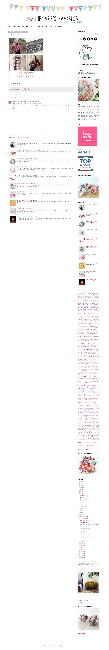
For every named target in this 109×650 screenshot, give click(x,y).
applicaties (88, 296)
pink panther (96, 395)
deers (86, 327)
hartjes (80, 355)
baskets (79, 303)
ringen (81, 406)
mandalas (97, 379)
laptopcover (86, 373)
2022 (80, 487)
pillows (80, 394)
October (82, 500)
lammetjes (88, 372)
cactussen (91, 315)
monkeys (85, 384)
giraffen (79, 347)
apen (87, 294)
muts (98, 384)
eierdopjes (96, 336)
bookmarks (90, 309)
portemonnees (93, 398)
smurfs (81, 418)
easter (89, 333)
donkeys (79, 330)
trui (79, 433)
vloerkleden (80, 441)
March (82, 514)
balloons (88, 301)
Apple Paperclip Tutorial (24, 208)
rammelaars (80, 402)
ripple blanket (95, 406)
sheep (97, 411)
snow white (94, 419)
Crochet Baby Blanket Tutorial (89, 524)
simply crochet (89, 412)
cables (95, 313)
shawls (90, 411)
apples (79, 296)
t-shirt (89, 426)
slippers (91, 416)
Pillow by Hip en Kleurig (26, 73)
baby (81, 299)
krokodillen (80, 369)
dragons (85, 330)
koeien (95, 366)
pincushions (92, 394)
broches (79, 312)
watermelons (80, 445)
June (81, 508)
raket (95, 401)
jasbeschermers (87, 360)
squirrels (89, 422)
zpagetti (87, 449)
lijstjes (94, 375)
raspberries (94, 402)
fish (89, 342)
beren (84, 304)
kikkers (92, 365)
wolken (95, 446)
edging (97, 333)
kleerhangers (80, 366)
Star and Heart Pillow (86, 538)
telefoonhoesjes (84, 431)
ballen (94, 300)
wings (84, 446)
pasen (79, 389)
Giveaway (82, 532)
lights (86, 375)
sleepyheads (86, 415)
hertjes (81, 356)
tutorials (82, 435)
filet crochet (95, 340)
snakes (86, 418)
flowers (83, 343)
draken (91, 330)
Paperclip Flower (21, 192)
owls (93, 387)
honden (88, 356)
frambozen (80, 345)
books (97, 309)
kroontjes (88, 369)
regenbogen (80, 405)
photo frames (81, 392)
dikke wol (80, 329)
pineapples (80, 395)
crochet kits (84, 325)
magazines (88, 379)
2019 (80, 494)
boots (82, 310)
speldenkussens (89, 421)
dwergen (82, 333)
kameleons (94, 362)
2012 (79, 291)
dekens (93, 328)
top (91, 432)
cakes (98, 315)
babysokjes (94, 299)
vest (89, 436)
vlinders (82, 439)
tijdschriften (95, 431)
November (83, 497)
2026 (80, 481)
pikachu (94, 392)
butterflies (81, 313)
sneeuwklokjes (94, 418)
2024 (80, 483)
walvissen (87, 442)
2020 (80, 492)
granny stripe (81, 350)
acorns (97, 291)
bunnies (93, 312)
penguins (79, 391)
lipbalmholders (81, 378)
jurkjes (95, 360)
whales (79, 446)
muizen (91, 384)
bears (93, 303)
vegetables (82, 436)
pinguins (88, 395)
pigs (88, 392)
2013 (80, 551)
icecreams (97, 356)
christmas (80, 319)
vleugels (97, 438)
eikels (90, 337)
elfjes (81, 339)
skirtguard (84, 414)
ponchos (79, 398)
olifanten (93, 385)
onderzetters (81, 387)
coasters (80, 322)
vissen (89, 438)
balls (94, 301)
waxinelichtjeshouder (91, 445)
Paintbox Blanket (85, 528)
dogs (87, 329)
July (81, 506)
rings (87, 406)
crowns (79, 326)
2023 (80, 485)
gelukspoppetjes (85, 346)
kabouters (86, 362)
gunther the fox (91, 352)
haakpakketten (91, 353)
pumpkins (94, 399)
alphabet (89, 293)
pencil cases (93, 389)
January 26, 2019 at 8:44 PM (31, 101)
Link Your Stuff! (85, 520)
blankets (96, 306)
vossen (94, 441)
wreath (92, 448)
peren (86, 391)
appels (94, 294)
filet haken (82, 342)
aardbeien (90, 291)
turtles (97, 433)
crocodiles (94, 325)
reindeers (88, 405)
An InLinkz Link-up (17, 83)
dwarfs (97, 332)
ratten (85, 404)
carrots (81, 316)
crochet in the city (93, 323)
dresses (85, 332)
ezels (81, 340)
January (82, 518)
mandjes (82, 381)
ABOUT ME (60, 26)
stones (97, 424)
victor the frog (81, 438)
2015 (80, 547)
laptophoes (94, 373)
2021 (80, 489)
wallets (79, 442)
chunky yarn (90, 319)
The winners (83, 522)
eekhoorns (82, 335)
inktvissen (92, 358)
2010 (80, 557)
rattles (94, 404)
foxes (93, 343)
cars (87, 316)
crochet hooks (81, 323)
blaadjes (88, 306)
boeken (93, 307)
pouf (87, 399)
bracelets (95, 310)
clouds (94, 320)
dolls (95, 329)
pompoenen (94, 396)
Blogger (62, 646)
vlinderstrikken (92, 439)
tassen (79, 429)
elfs (86, 339)
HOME (10, 26)
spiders (97, 421)
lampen (94, 372)
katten (79, 363)
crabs (95, 322)
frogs (87, 345)
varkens (97, 435)
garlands (96, 345)
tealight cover (89, 429)
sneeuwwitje (80, 419)
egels (95, 335)
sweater (82, 426)
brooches (86, 312)
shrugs (81, 412)
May (81, 510)
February (83, 516)
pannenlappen (93, 388)
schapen (93, 409)
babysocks (87, 299)
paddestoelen (81, 388)
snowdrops (80, 421)
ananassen (96, 293)
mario (89, 381)
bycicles (89, 313)
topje (96, 432)
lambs (81, 372)
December (83, 495)
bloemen (83, 307)
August (82, 504)
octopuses (83, 385)
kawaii (87, 363)
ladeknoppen (96, 370)
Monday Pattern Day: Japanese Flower (27, 183)
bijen (97, 304)
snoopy (87, 419)
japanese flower (91, 359)
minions (79, 382)
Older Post (70, 135)
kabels (79, 362)
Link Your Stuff (17, 91)
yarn (98, 448)
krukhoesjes (96, 369)
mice (94, 381)
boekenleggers (81, 309)
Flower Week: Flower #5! (24, 167)
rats (79, 404)
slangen (79, 415)
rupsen (97, 408)
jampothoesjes (81, 359)
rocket (81, 408)
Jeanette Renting (17, 101)
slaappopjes (93, 414)
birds (81, 306)
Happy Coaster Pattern (23, 142)
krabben (89, 367)
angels (81, 294)
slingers (82, 416)
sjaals (97, 412)
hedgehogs (96, 355)
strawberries (91, 425)
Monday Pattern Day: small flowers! (27, 200)
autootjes (90, 297)
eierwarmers (83, 337)
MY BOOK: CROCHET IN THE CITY (47, 26)
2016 (83, 291)
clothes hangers (84, 320)
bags (86, 300)
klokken (88, 366)
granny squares (89, 349)
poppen (85, 398)
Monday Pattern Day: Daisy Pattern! (27, 158)
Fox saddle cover (85, 534)
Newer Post (12, 135)
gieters (94, 346)
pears (86, 389)
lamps (79, 373)
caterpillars (94, 316)
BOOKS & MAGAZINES (18, 26)
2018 (80, 541)
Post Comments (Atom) (23, 137)
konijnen (80, 368)
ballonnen (80, 301)
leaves (79, 375)
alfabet (82, 293)
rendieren (96, 405)
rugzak (91, 408)
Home (41, 135)
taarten (87, 428)
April (82, 512)
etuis (97, 339)
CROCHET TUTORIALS (31, 26)
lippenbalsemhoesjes (92, 378)
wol (89, 446)
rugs (87, 408)
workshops (80, 448)
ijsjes (82, 358)
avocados (97, 297)
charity (94, 318)
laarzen (89, 370)
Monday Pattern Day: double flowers (27, 175)
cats (79, 318)
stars (97, 422)
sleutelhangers (95, 415)
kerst (94, 363)
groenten (90, 350)
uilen (89, 435)
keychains (80, 365)
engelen (92, 339)
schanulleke (83, 409)
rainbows (87, 401)
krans (95, 367)
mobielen (94, 382)
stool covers (83, 425)
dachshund (80, 327)
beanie (87, 303)
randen (87, 402)
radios (79, 401)
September (83, 502)
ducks (91, 332)
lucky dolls (80, 379)
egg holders (89, 336)
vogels (87, 441)
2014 (80, 549)
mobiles (79, 384)
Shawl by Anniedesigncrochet (27, 72)
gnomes (92, 347)
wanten (94, 442)
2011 (80, 555)
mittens (86, 382)
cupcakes (86, 326)
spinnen (81, 422)
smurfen (97, 416)
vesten (95, 436)
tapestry (94, 428)
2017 (80, 543)
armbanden (82, 297)
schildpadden (81, 411)
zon (81, 449)
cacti (79, 315)
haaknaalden (80, 353)
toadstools (83, 432)
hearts (88, 355)
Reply (14, 108)
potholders (80, 399)
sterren (89, 424)
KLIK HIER (80, 72)
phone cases (93, 391)
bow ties (88, 310)
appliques (96, 296)
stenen (82, 424)
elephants (97, 337)
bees (79, 304)
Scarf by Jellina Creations (27, 75)
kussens (82, 370)
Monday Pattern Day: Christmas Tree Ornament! (30, 150)
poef (81, 397)
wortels (86, 448)
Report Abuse (82, 633)
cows (91, 322)
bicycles (92, 304)
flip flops (96, 342)
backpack (79, 300)
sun (98, 425)
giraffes (86, 347)
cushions (93, 326)
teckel (97, 429)
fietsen (87, 340)
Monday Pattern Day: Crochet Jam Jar (27, 217)
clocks (97, 319)
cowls (86, 322)
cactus (84, 315)
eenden (89, 335)
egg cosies (80, 336)
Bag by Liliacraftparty (27, 76)
